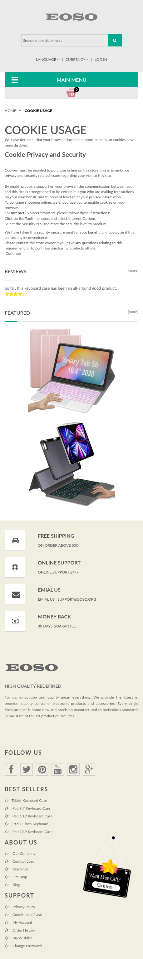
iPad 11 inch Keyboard (26, 823)
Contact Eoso (19, 861)
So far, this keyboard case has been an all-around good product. (61, 288)
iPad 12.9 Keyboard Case (28, 831)
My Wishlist (18, 938)
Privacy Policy (20, 906)
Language (48, 59)
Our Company (20, 853)
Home (10, 110)
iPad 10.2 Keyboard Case (28, 816)
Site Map (16, 876)
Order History (20, 930)
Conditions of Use (23, 914)
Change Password (23, 945)
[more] (132, 270)
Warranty (16, 869)
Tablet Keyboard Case (26, 800)
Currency (78, 59)
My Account (18, 922)
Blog (12, 884)
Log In (101, 59)
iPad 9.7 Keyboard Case (27, 808)
